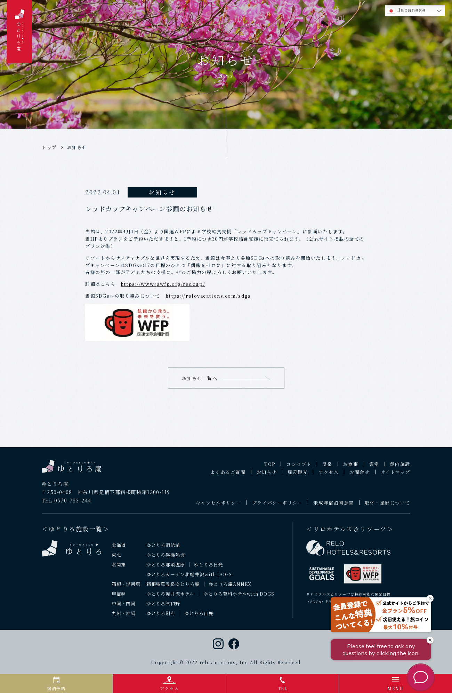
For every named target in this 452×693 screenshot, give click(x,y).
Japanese (406, 11)
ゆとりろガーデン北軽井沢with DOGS (189, 577)
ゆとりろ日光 (208, 567)
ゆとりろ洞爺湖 (163, 548)
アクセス (328, 474)
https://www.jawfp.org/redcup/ (163, 284)
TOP (269, 466)
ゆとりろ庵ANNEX (230, 586)
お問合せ (359, 474)
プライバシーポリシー (277, 505)
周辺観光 (298, 474)
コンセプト (299, 466)
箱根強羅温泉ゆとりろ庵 (173, 586)
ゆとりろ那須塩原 (165, 567)
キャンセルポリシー (218, 505)
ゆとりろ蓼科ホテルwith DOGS (238, 596)
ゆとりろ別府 (161, 615)
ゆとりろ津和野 (163, 606)
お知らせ (77, 147)
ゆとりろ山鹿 (198, 615)
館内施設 (400, 466)
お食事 (350, 466)
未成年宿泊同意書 (333, 505)
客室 (374, 466)
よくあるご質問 (228, 474)
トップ (49, 147)
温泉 (327, 466)
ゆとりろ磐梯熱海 (165, 557)
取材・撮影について (387, 505)
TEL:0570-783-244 (66, 503)
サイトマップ (395, 474)
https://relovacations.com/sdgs (208, 295)
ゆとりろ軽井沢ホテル (170, 596)
